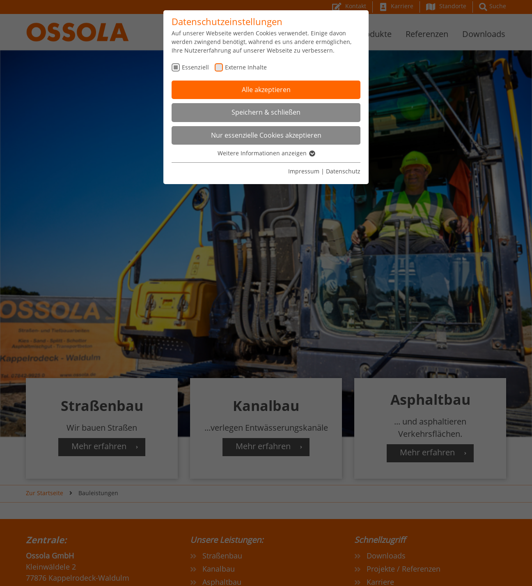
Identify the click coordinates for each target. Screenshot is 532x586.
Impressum (303, 171)
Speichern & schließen (266, 112)
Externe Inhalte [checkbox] (246, 67)
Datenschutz (343, 171)
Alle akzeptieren (266, 89)
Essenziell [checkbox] (195, 67)
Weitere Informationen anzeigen (266, 153)
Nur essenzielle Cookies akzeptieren (266, 135)
